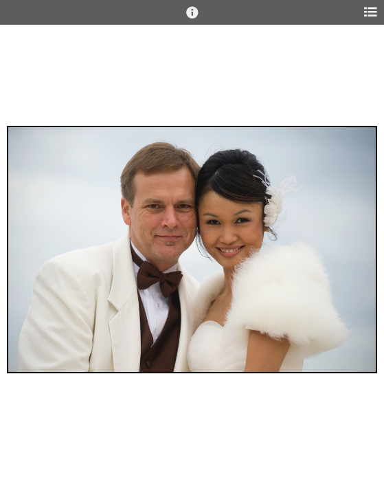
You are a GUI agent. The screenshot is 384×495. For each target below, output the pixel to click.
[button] (192, 18)
